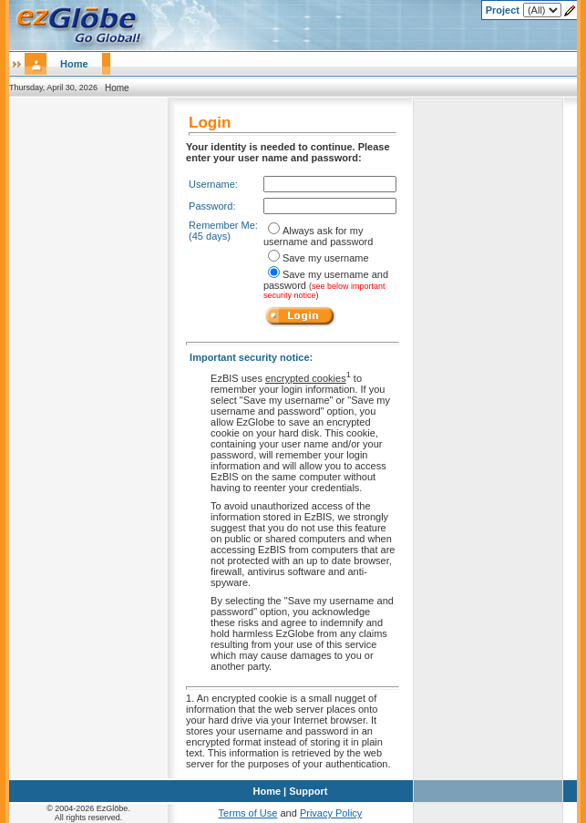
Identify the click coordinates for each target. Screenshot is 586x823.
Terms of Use (248, 813)
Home (74, 63)
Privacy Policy (331, 813)
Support (308, 791)
